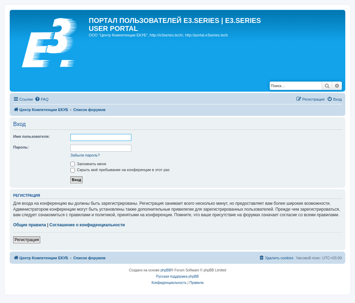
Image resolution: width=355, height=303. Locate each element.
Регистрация (27, 239)
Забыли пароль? (85, 155)
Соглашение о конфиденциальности (87, 224)
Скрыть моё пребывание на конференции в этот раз (120, 170)
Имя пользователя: (31, 136)
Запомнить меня (88, 164)
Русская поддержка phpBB (177, 276)
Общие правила (29, 224)
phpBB (166, 270)
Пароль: (21, 147)
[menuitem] (42, 99)
